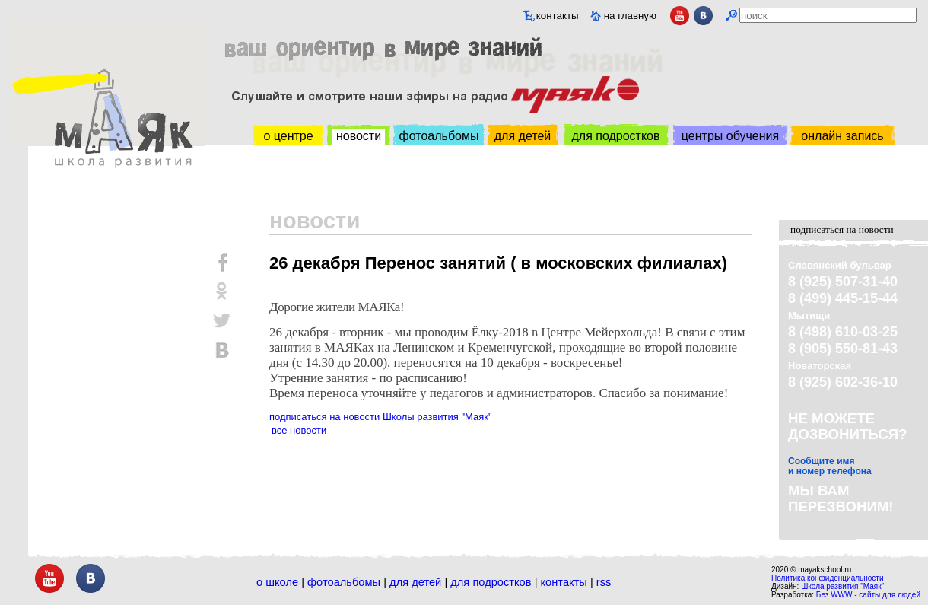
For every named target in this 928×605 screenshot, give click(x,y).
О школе (277, 582)
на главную (630, 15)
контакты (557, 15)
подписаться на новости (842, 229)
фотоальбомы (439, 135)
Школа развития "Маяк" (842, 586)
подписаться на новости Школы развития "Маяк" (380, 416)
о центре (288, 135)
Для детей (415, 582)
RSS (604, 582)
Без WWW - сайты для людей (868, 595)
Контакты (564, 582)
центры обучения (730, 135)
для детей (522, 135)
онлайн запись (842, 135)
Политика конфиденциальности (827, 578)
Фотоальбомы (343, 582)
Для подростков (490, 582)
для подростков (615, 135)
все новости (299, 430)
